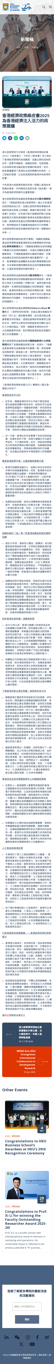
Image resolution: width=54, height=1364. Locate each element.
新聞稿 (35, 47)
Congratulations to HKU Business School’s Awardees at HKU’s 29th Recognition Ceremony (25, 1140)
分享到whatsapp (16, 138)
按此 (6, 1015)
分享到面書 (10, 138)
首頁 (18, 47)
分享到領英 (21, 138)
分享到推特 (4, 138)
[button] (43, 7)
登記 (27, 1312)
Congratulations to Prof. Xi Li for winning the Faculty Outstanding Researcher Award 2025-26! (26, 1212)
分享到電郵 (27, 138)
